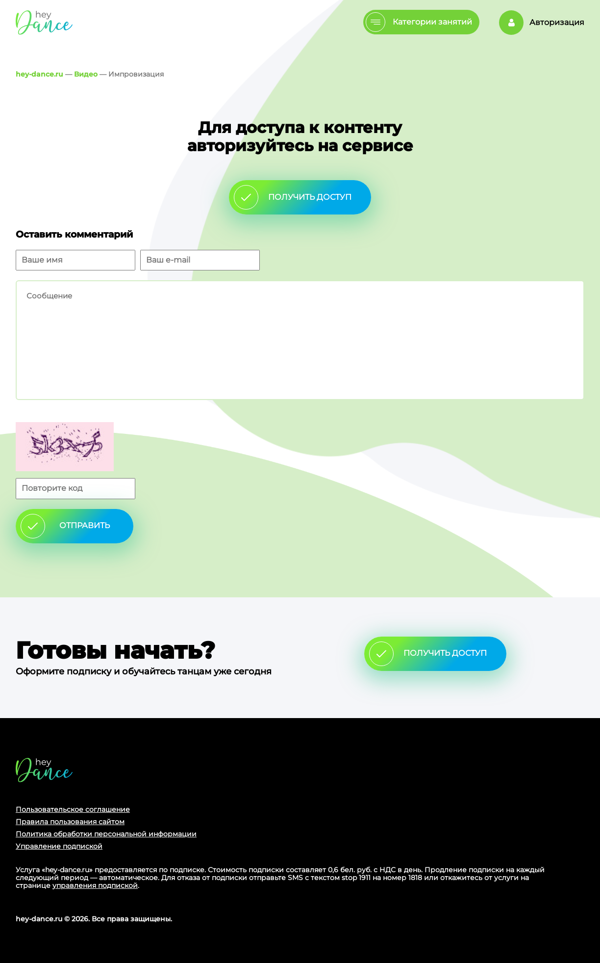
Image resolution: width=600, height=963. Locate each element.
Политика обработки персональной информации (106, 833)
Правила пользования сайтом (70, 821)
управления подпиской (95, 885)
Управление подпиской (59, 846)
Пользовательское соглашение (73, 809)
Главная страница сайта (44, 769)
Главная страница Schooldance (44, 22)
